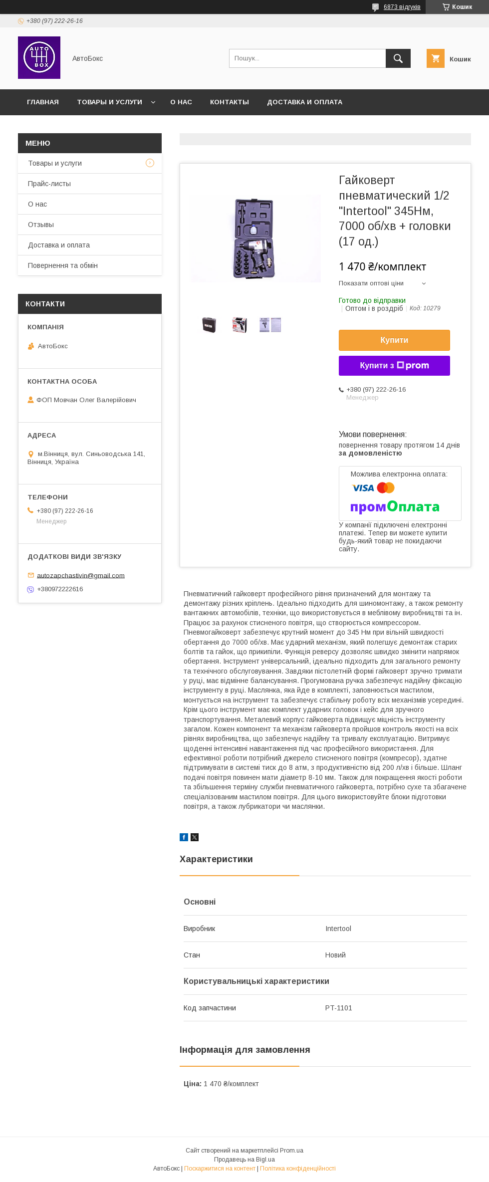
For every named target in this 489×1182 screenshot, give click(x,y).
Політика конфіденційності (298, 1168)
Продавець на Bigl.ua (244, 1159)
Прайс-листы (49, 184)
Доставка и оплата (304, 102)
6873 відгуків (402, 6)
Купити (395, 340)
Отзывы (41, 225)
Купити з (394, 365)
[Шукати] (398, 58)
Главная (43, 102)
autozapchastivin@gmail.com (81, 575)
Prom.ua (291, 1150)
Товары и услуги (109, 102)
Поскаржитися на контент (219, 1168)
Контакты (229, 102)
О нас (181, 102)
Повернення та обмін (63, 265)
